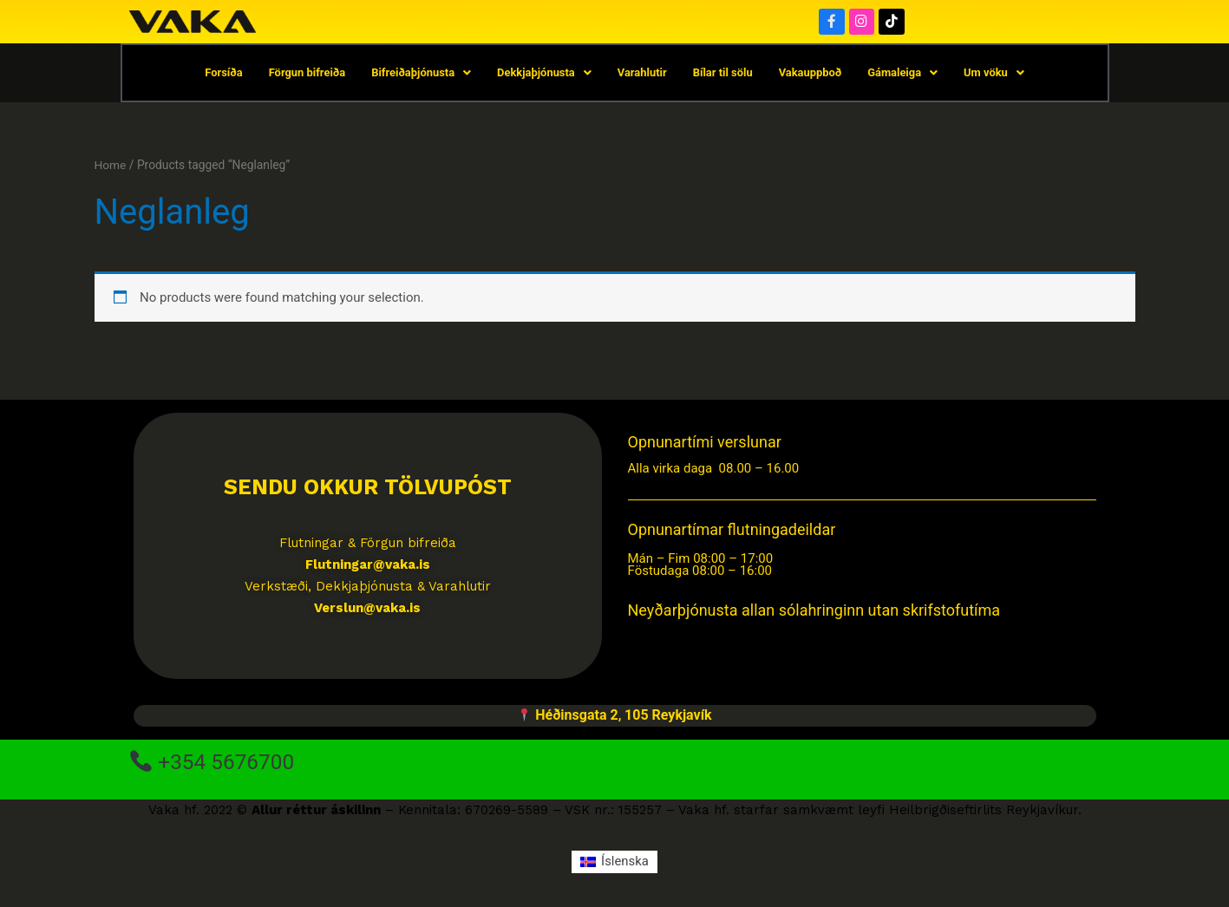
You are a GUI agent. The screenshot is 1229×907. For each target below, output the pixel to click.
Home (111, 166)
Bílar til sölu (723, 73)
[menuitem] (614, 863)
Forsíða (222, 73)
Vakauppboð (811, 73)
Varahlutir (642, 73)
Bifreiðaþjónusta (420, 73)
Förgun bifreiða (305, 73)
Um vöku (995, 73)
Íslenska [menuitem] (625, 862)
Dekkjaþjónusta (543, 73)
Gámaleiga (904, 73)
